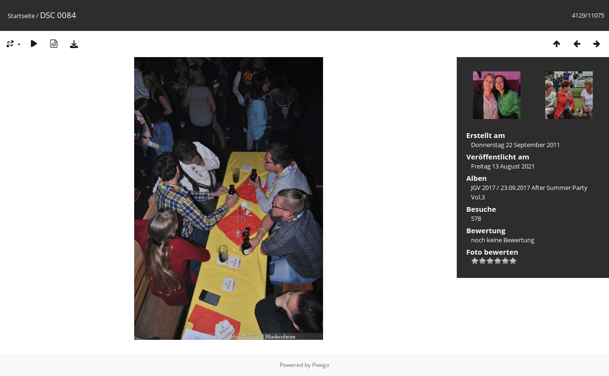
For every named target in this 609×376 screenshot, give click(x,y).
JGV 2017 (483, 187)
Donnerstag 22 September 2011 (515, 144)
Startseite (21, 15)
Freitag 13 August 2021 (503, 166)
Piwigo (320, 365)
